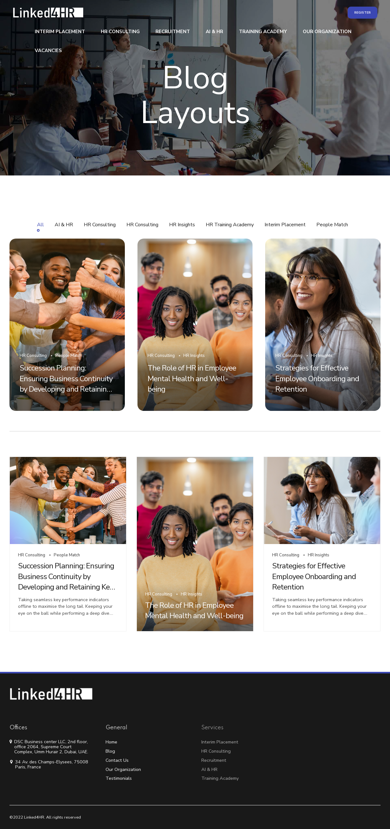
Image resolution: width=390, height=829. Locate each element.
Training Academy (263, 31)
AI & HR (214, 31)
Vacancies (48, 50)
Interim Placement (60, 31)
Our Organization (327, 31)
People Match (67, 555)
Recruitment (172, 31)
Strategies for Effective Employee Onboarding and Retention (314, 576)
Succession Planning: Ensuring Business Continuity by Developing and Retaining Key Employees (66, 582)
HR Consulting (120, 31)
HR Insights (191, 594)
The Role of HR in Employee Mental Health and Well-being (194, 610)
